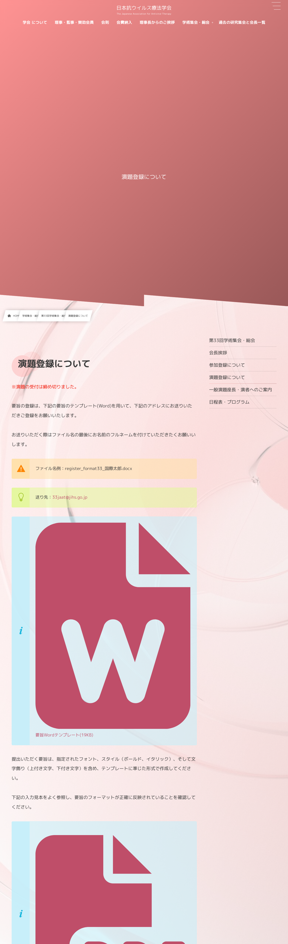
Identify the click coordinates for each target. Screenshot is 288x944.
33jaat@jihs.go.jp (69, 497)
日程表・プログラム (229, 402)
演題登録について (227, 377)
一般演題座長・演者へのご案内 (240, 390)
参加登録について (227, 365)
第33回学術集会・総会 (232, 340)
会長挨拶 (218, 353)
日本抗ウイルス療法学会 (144, 8)
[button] (276, 6)
